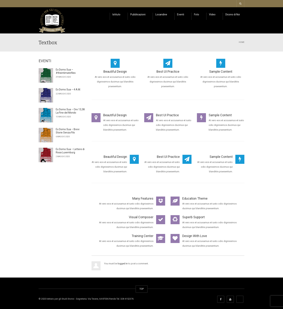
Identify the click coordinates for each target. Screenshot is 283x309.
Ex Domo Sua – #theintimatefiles (66, 71)
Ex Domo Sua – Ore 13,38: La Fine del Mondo (70, 111)
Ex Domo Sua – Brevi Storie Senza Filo (67, 131)
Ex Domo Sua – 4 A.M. (68, 89)
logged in (123, 263)
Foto (196, 14)
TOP (142, 288)
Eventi (180, 14)
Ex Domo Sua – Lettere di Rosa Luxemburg (70, 151)
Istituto (116, 14)
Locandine (161, 14)
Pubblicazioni (137, 14)
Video (212, 14)
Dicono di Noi (232, 14)
